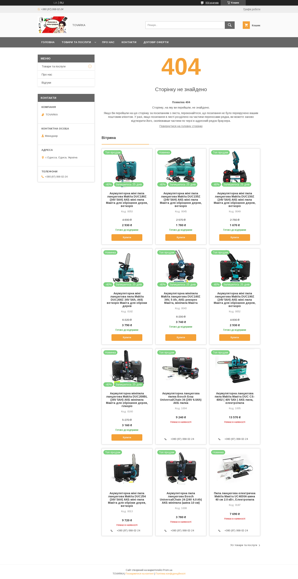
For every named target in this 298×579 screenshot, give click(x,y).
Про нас (108, 42)
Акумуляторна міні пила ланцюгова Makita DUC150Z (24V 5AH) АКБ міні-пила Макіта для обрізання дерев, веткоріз (235, 200)
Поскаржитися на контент (140, 573)
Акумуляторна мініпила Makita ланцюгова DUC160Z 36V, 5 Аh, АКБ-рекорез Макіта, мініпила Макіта (181, 298)
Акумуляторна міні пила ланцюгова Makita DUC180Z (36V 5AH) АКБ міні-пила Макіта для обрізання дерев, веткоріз (127, 200)
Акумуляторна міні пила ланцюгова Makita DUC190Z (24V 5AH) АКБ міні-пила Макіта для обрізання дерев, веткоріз (235, 300)
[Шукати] (230, 25)
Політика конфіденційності (171, 573)
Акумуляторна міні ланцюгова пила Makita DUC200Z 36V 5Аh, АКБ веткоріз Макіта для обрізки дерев (127, 300)
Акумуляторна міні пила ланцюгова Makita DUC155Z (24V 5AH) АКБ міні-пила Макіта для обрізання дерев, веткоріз (181, 200)
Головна (47, 42)
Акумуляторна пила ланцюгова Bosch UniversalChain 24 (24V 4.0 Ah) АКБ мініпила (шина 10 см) (181, 498)
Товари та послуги (76, 42)
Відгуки (46, 82)
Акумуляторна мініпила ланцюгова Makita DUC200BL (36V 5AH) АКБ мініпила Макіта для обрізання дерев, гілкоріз (127, 400)
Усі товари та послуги (243, 545)
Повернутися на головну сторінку (181, 126)
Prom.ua (167, 570)
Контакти (129, 42)
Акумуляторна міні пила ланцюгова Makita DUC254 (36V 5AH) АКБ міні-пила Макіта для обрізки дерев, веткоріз (127, 499)
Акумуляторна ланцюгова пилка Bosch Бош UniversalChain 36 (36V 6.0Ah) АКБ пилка (180, 398)
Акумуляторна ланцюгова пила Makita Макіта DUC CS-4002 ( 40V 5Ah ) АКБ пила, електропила (235, 398)
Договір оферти (156, 42)
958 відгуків (212, 2)
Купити (127, 237)
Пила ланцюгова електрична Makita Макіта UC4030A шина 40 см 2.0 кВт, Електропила (234, 496)
